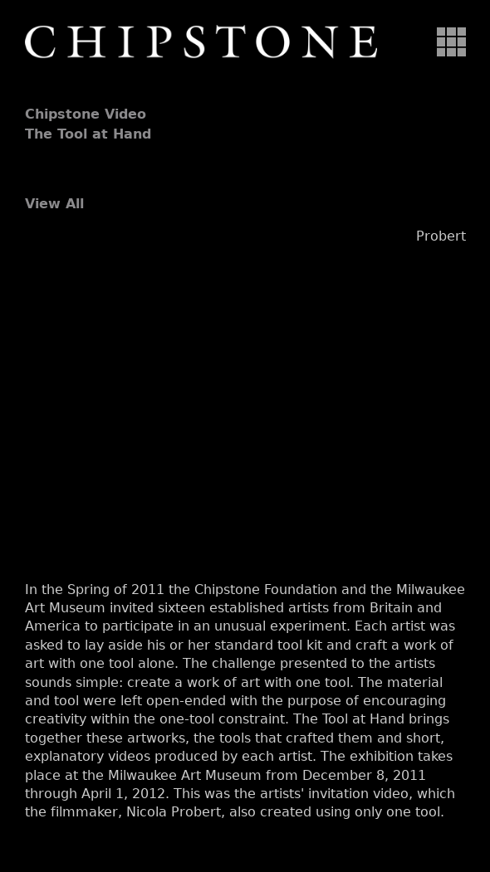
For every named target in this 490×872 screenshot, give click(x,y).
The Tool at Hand (88, 134)
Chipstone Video (85, 114)
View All (54, 204)
